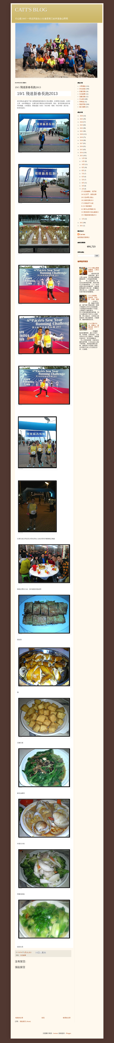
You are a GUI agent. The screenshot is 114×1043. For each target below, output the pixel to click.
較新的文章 (19, 1018)
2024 (81, 122)
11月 (83, 161)
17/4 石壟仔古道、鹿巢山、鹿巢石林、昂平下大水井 (93, 326)
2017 (81, 143)
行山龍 (81, 99)
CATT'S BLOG (31, 10)
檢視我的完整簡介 (84, 237)
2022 (81, 128)
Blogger (68, 1033)
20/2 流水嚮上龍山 (87, 197)
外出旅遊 (82, 89)
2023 (81, 125)
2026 (81, 116)
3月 (83, 186)
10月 (83, 164)
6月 (83, 176)
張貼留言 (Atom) (25, 1021)
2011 (81, 226)
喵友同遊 (82, 104)
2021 (81, 131)
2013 (81, 155)
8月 (83, 170)
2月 (83, 189)
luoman (55, 1033)
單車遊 (81, 102)
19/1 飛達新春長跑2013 (88, 215)
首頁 (43, 1018)
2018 (81, 140)
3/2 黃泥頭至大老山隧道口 (90, 212)
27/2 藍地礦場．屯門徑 (88, 191)
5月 (83, 179)
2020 (81, 134)
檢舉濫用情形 (83, 261)
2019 (81, 137)
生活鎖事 (23, 955)
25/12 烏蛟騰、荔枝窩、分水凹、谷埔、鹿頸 (93, 297)
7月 (83, 173)
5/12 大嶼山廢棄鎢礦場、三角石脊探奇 (93, 269)
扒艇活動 (82, 91)
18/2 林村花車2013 (87, 200)
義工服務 (82, 107)
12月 (83, 158)
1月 (83, 219)
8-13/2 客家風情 (86, 206)
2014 (81, 152)
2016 (81, 146)
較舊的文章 (67, 1018)
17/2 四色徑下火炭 (87, 203)
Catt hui (82, 234)
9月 (83, 167)
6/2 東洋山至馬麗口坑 (88, 209)
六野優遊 (82, 86)
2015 (81, 149)
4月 (83, 183)
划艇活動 (82, 96)
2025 (81, 119)
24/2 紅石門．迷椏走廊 (88, 194)
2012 (81, 222)
